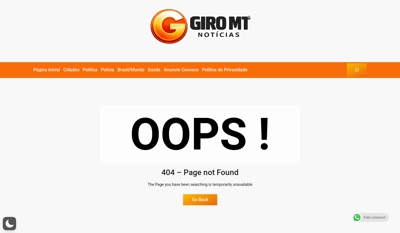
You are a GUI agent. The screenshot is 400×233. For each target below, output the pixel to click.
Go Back (200, 199)
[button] (9, 223)
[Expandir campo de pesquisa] (357, 70)
